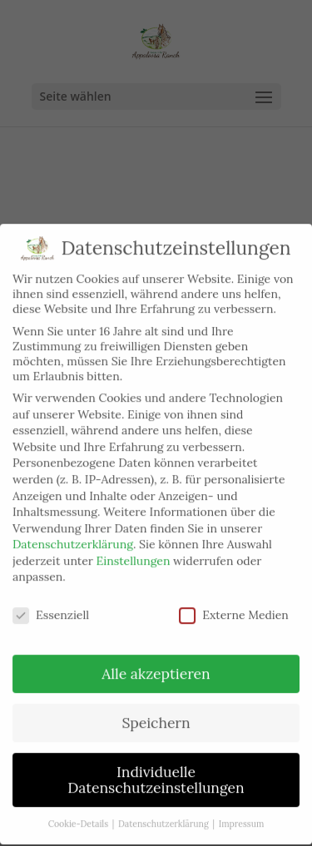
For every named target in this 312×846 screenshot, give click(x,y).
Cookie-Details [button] (79, 815)
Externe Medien (234, 606)
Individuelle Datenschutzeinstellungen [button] (155, 771)
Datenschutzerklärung (72, 535)
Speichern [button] (155, 714)
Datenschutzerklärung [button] (164, 815)
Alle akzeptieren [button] (156, 665)
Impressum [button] (242, 815)
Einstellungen (134, 552)
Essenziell (50, 606)
